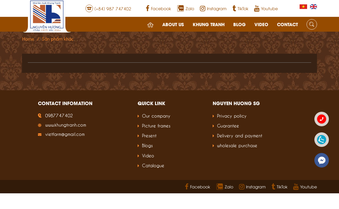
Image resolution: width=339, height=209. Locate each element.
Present (149, 135)
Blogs (147, 145)
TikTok (250, 7)
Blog (229, 21)
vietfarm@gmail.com (65, 134)
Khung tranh (198, 21)
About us (163, 21)
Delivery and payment (239, 135)
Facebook (168, 7)
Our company (156, 115)
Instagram (223, 7)
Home (28, 39)
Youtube (276, 7)
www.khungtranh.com (65, 124)
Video (251, 21)
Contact (277, 21)
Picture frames (156, 125)
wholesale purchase (237, 145)
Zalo (200, 7)
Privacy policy (232, 115)
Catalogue (153, 165)
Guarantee (228, 125)
